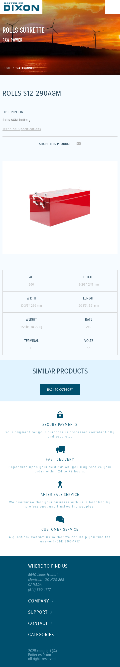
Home (6, 68)
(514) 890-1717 (67, 541)
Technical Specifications (21, 129)
